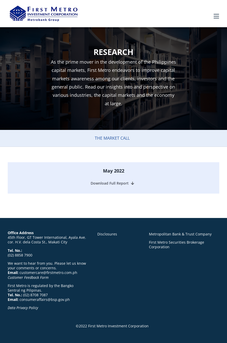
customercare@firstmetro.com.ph (48, 272)
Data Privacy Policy (23, 307)
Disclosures (107, 234)
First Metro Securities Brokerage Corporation (176, 244)
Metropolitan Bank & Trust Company (180, 234)
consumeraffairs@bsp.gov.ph (45, 299)
